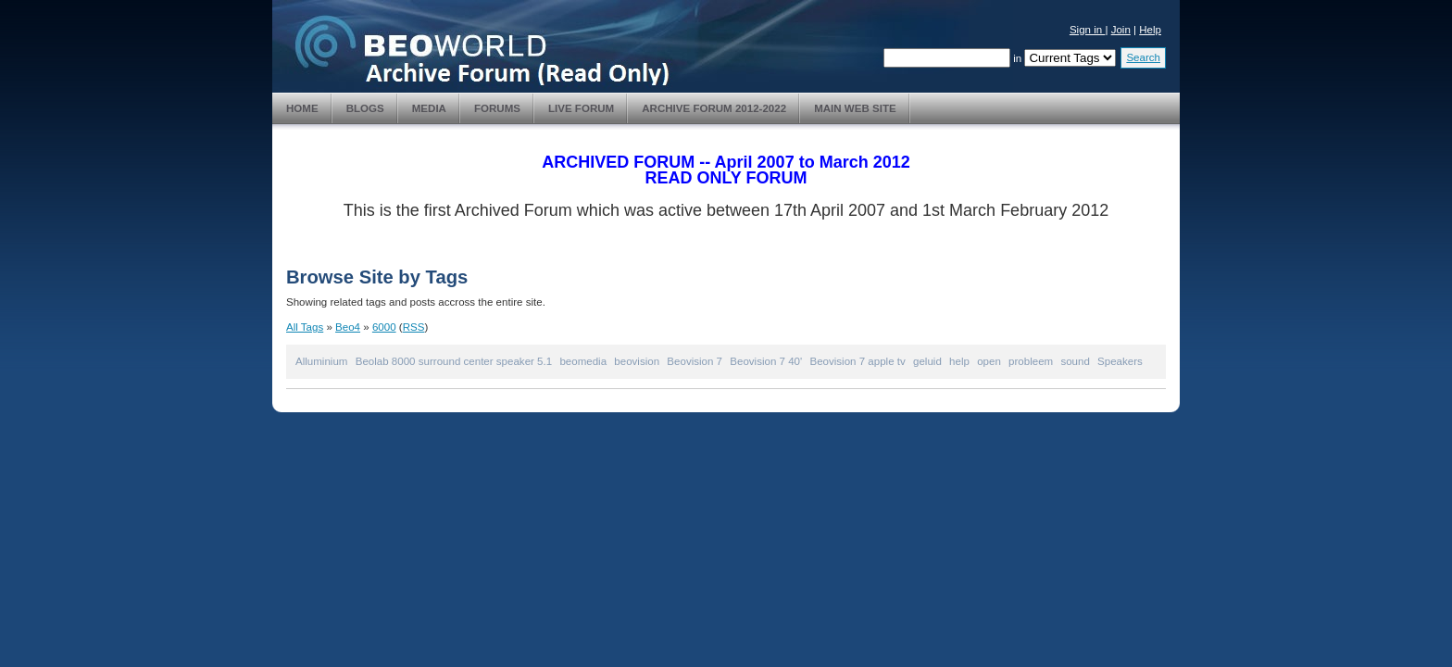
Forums (497, 108)
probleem (1030, 361)
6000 (384, 327)
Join (1121, 29)
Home (302, 108)
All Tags (304, 327)
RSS (414, 327)
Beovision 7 (694, 361)
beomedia (583, 361)
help (959, 361)
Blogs (365, 108)
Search (1143, 57)
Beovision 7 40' (766, 361)
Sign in (1088, 29)
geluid (927, 361)
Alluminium (321, 361)
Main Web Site (855, 108)
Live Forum (581, 108)
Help (1150, 29)
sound (1074, 361)
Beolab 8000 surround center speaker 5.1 (454, 361)
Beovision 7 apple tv (857, 361)
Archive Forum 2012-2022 (714, 108)
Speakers (1120, 361)
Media (429, 108)
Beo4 (347, 327)
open (989, 361)
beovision (636, 361)
